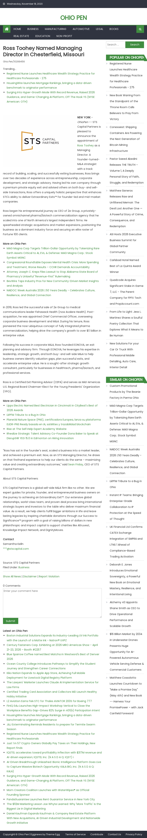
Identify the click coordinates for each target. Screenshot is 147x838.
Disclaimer (30, 576)
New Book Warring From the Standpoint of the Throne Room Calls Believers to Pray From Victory (125, 107)
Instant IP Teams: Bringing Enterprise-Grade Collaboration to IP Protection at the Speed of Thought (126, 507)
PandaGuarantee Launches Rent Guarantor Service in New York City (51, 799)
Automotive (81, 29)
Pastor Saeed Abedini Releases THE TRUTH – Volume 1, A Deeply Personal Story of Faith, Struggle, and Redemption (127, 170)
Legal (99, 29)
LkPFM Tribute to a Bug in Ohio (26, 415)
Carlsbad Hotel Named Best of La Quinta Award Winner (125, 266)
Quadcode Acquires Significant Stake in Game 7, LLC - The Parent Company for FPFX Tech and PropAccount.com (126, 292)
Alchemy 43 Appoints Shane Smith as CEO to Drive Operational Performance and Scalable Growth (125, 614)
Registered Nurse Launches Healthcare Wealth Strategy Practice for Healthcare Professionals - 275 (126, 75)
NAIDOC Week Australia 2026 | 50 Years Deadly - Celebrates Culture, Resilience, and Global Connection (125, 461)
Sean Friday (75, 464)
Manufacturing (55, 29)
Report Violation (49, 576)
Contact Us (114, 834)
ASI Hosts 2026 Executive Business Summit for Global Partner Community (126, 243)
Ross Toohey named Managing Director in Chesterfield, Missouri (44, 51)
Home (17, 29)
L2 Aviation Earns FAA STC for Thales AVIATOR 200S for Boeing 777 (49, 701)
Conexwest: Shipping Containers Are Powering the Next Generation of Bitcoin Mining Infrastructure (126, 139)
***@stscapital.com (16, 548)
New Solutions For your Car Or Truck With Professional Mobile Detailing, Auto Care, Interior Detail (124, 355)
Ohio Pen (73, 18)
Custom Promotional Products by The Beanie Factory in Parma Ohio (125, 392)
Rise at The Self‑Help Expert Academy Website (37, 429)
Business (33, 29)
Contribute (96, 834)
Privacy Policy (134, 834)
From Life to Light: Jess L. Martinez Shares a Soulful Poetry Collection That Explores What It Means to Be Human (126, 323)
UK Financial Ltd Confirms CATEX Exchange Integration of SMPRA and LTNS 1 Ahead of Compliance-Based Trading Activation (126, 541)
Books (114, 29)
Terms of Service (75, 834)
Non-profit (64, 36)
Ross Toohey (85, 145)
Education (42, 36)
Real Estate (21, 36)
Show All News (12, 576)
